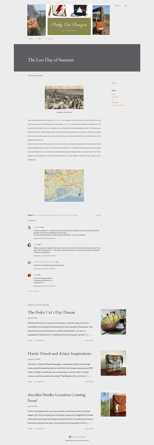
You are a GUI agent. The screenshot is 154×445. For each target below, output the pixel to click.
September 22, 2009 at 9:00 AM (44, 269)
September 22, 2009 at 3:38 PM (44, 286)
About (29, 38)
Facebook (49, 38)
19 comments (39, 340)
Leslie (35, 244)
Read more (89, 340)
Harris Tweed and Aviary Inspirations (59, 353)
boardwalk (115, 97)
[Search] (117, 5)
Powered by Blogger (77, 437)
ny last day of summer (118, 105)
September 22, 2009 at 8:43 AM (44, 256)
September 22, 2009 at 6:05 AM (44, 238)
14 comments (39, 382)
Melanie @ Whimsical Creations (44, 262)
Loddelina (37, 227)
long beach (115, 102)
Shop (38, 38)
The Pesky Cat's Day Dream (51, 312)
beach (113, 94)
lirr (113, 99)
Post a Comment (33, 291)
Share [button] (114, 83)
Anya (35, 275)
